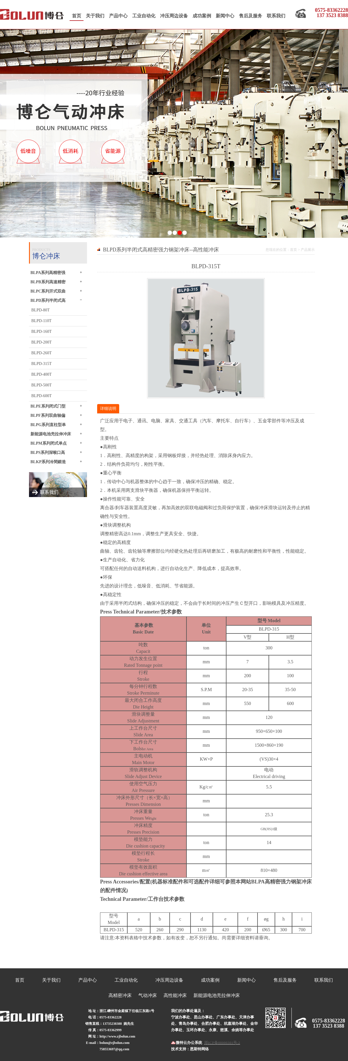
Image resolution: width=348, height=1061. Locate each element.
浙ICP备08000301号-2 (222, 1042)
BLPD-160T (41, 331)
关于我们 (95, 15)
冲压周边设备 (174, 15)
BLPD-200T (41, 342)
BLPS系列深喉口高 (47, 452)
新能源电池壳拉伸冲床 (50, 434)
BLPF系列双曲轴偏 (47, 415)
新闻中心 (225, 15)
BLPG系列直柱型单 (48, 424)
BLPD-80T (40, 310)
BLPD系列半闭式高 (48, 300)
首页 (76, 15)
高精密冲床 (120, 995)
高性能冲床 (175, 995)
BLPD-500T (41, 385)
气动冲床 (147, 995)
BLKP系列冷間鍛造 (48, 461)
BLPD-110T (41, 321)
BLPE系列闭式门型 (48, 406)
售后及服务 (250, 15)
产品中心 (118, 15)
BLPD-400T (41, 374)
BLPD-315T (41, 363)
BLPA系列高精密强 (47, 272)
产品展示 (308, 250)
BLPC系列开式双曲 (48, 291)
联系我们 (276, 15)
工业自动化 (143, 15)
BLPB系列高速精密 (48, 282)
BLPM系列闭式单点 (48, 443)
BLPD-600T (41, 396)
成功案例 (202, 15)
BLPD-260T (41, 353)
